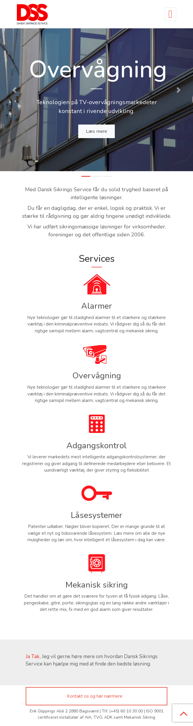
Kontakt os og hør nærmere (94, 696)
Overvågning (96, 375)
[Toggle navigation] (170, 14)
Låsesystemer (96, 515)
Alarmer (96, 306)
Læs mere (96, 131)
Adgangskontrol (96, 445)
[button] (14, 90)
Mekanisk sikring (97, 585)
